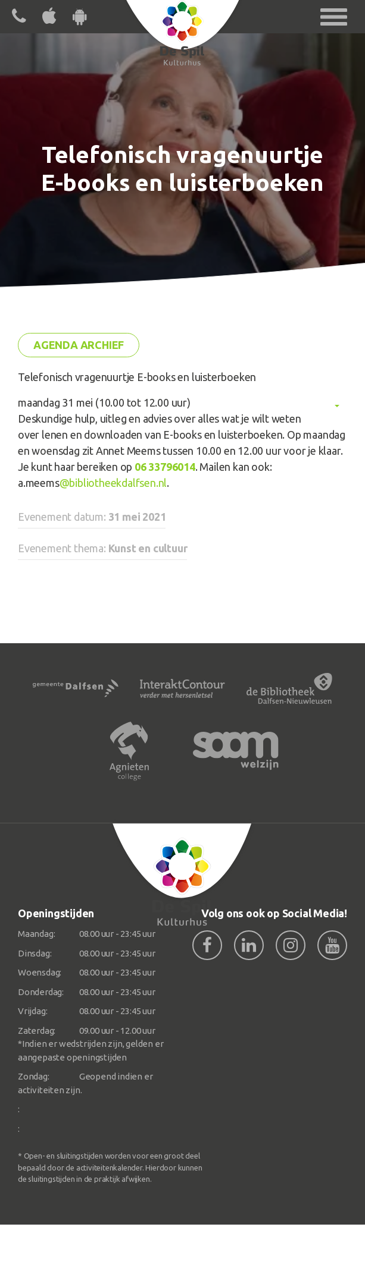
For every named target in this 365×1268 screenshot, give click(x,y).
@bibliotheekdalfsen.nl (113, 483)
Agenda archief (78, 345)
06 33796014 (165, 467)
